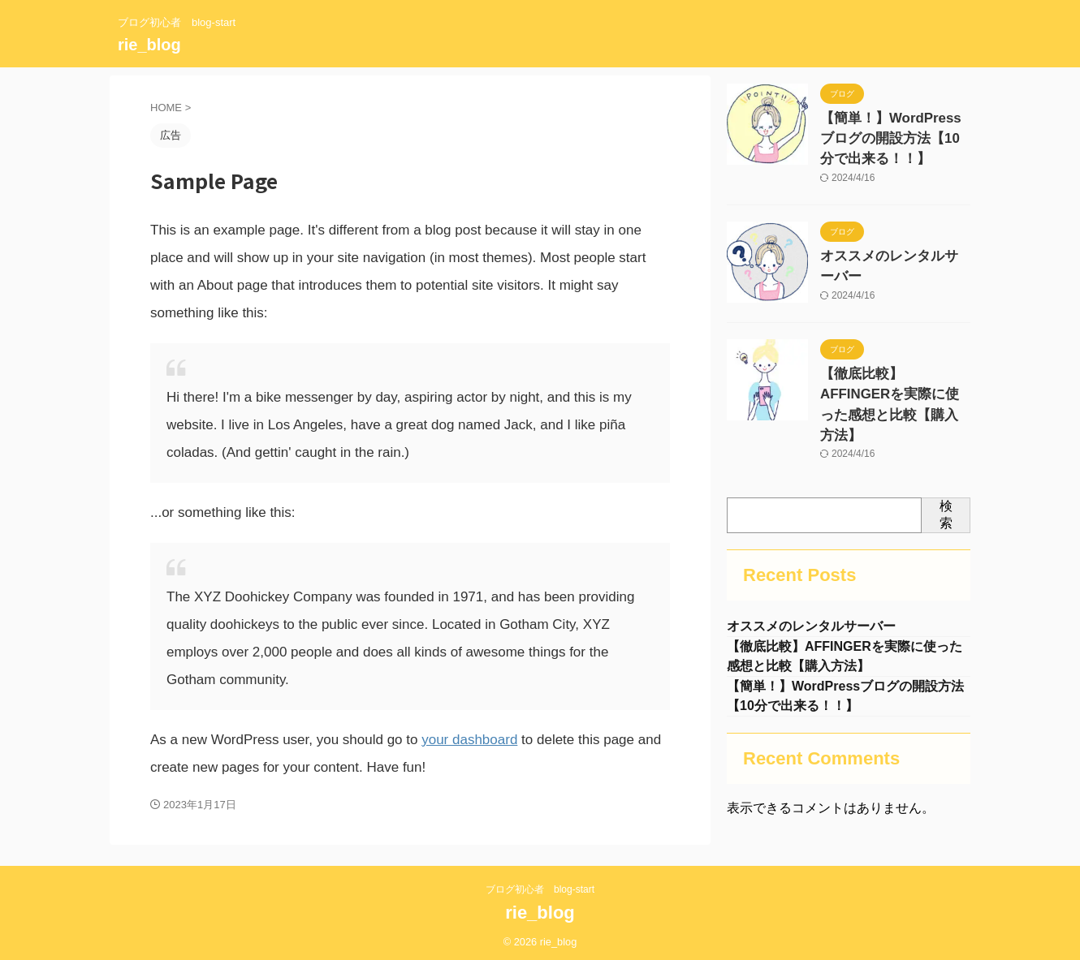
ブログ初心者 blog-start (540, 884)
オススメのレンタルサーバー (894, 248)
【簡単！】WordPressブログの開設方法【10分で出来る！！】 (890, 135)
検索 (946, 477)
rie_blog (149, 45)
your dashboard (469, 739)
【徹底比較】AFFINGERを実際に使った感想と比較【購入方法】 (895, 381)
